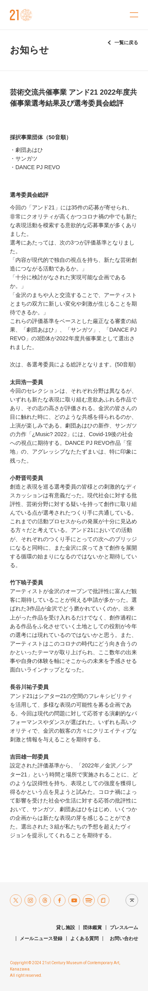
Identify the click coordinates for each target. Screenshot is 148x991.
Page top (130, 900)
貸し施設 (65, 927)
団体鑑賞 (92, 927)
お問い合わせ (124, 938)
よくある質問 (84, 938)
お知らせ (29, 50)
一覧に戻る (126, 42)
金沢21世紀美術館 (21, 15)
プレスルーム (124, 927)
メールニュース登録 (41, 938)
